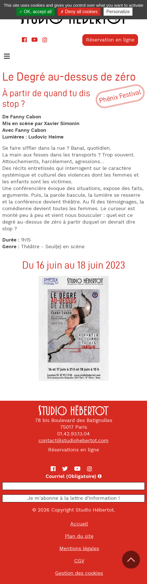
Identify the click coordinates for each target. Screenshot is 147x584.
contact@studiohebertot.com (74, 440)
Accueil (79, 524)
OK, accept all (35, 11)
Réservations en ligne (73, 450)
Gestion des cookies (79, 573)
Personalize (118, 11)
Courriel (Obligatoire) (89, 476)
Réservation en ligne (110, 40)
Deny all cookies (79, 11)
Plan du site (79, 536)
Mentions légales (79, 549)
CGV (79, 561)
